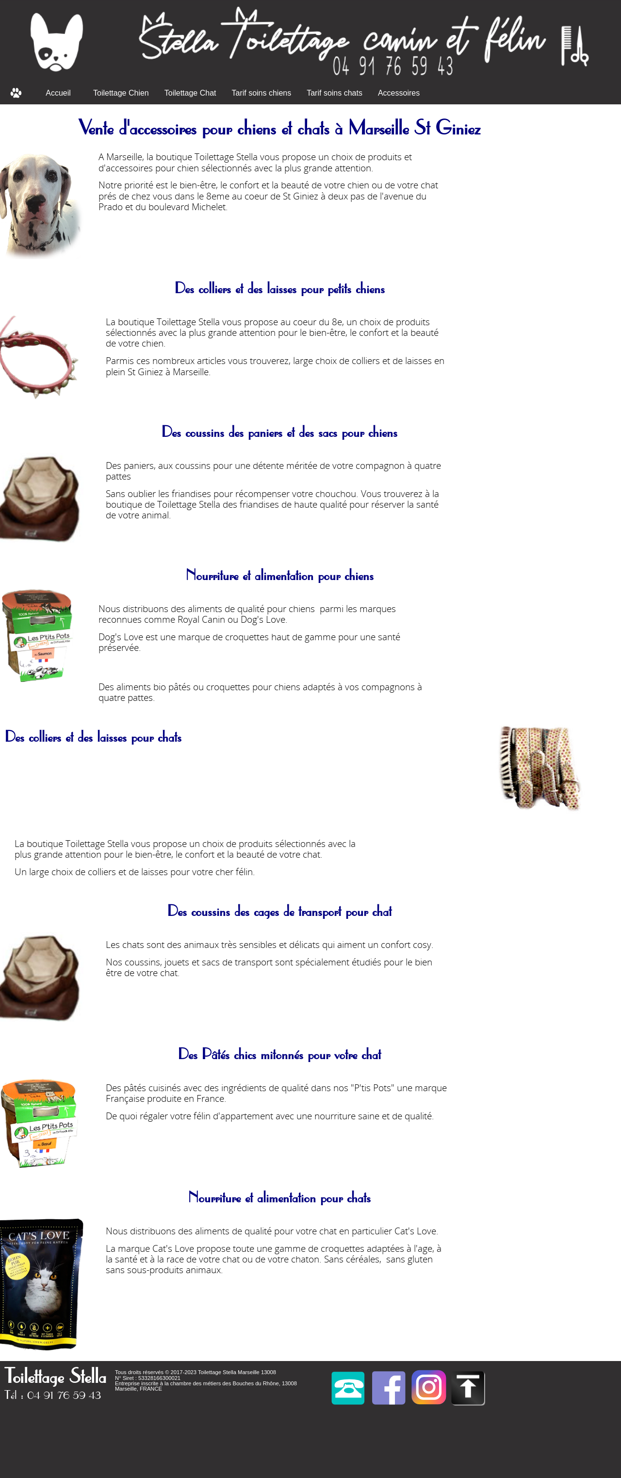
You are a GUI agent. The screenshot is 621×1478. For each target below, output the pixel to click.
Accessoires (399, 93)
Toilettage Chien (121, 93)
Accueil (58, 93)
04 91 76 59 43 (64, 1394)
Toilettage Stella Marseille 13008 (237, 1372)
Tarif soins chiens (261, 93)
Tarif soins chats (334, 93)
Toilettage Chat (190, 93)
